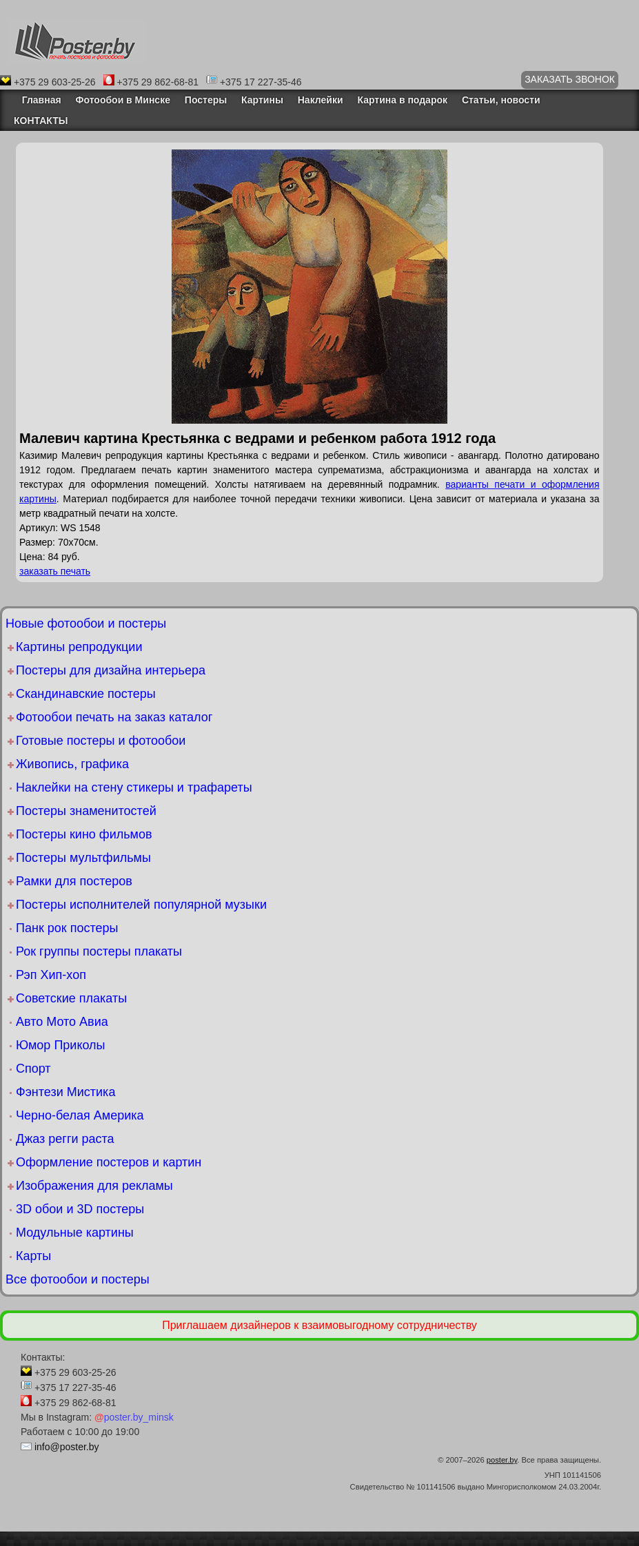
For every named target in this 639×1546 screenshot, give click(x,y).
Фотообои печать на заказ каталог (114, 717)
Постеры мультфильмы (83, 858)
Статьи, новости (501, 99)
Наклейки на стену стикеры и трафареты (134, 787)
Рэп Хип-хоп (51, 975)
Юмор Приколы (60, 1045)
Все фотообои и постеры (78, 1279)
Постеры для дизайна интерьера (110, 670)
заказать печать (54, 571)
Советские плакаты (71, 998)
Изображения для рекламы (94, 1186)
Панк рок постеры (67, 928)
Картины (262, 99)
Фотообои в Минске (123, 99)
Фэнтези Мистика (65, 1092)
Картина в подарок (402, 99)
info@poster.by (66, 1446)
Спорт (33, 1068)
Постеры (206, 99)
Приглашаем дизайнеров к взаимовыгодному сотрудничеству (319, 1325)
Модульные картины (75, 1232)
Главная (37, 99)
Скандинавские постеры (86, 694)
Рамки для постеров (74, 881)
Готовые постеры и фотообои (100, 741)
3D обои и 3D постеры (80, 1209)
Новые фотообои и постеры (86, 623)
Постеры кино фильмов (84, 834)
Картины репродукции (79, 647)
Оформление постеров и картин (108, 1162)
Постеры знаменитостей (86, 811)
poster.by (502, 1460)
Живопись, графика (72, 764)
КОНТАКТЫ (41, 120)
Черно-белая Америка (79, 1115)
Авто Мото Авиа (62, 1022)
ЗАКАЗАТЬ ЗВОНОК (570, 79)
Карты (33, 1256)
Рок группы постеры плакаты (99, 951)
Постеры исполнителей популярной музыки (141, 904)
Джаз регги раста (65, 1139)
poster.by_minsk (134, 1417)
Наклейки (320, 99)
